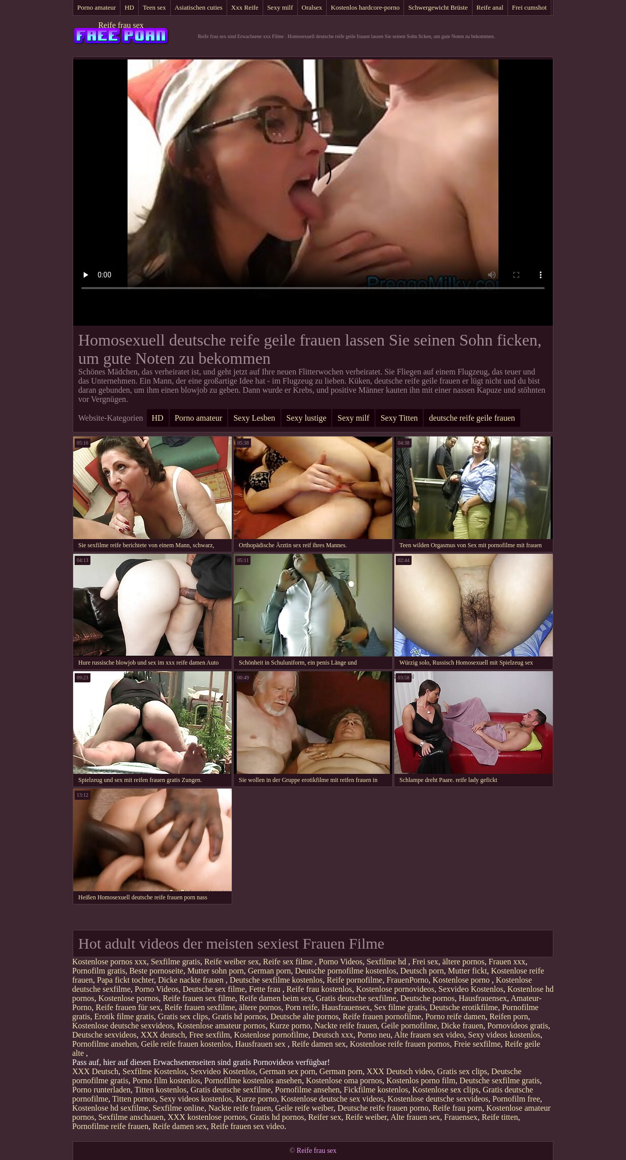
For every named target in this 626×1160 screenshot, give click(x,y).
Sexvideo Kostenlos (471, 989)
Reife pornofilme (355, 980)
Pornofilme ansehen (104, 1044)
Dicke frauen (462, 1025)
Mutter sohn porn (215, 970)
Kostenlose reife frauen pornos (400, 1044)
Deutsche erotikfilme (463, 1007)
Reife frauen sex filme (199, 998)
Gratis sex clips (183, 1016)
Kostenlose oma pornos (344, 1080)
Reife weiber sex (231, 961)
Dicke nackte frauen (192, 980)
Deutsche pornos (427, 998)
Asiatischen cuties (199, 7)
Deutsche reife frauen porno (382, 1108)
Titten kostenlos (160, 1089)
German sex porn (287, 1071)
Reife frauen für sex (128, 1007)
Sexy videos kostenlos (504, 1034)
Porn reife (301, 1007)
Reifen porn (508, 1016)
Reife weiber (366, 1117)
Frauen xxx (507, 961)
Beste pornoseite (156, 970)
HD (129, 7)
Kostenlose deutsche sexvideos (122, 1025)
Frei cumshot (529, 7)
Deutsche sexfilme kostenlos (276, 980)
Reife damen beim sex (275, 998)
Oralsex (312, 7)
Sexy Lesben (254, 418)
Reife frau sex (121, 25)
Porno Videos (340, 961)
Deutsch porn (422, 970)
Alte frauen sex (415, 1117)
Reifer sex (324, 1117)
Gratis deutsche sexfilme (356, 998)
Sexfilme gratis (175, 961)
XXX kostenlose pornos (207, 1117)
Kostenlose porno (461, 980)
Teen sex (154, 7)
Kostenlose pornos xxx (109, 961)
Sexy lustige (307, 418)
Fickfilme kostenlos (376, 1089)
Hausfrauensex (483, 998)
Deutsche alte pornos (304, 1016)
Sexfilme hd (388, 961)
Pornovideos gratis (517, 1025)
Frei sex (425, 961)
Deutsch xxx (332, 1034)
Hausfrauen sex (261, 1044)
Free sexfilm (209, 1034)
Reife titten (500, 1117)
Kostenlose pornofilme (271, 1034)
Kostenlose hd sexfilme (110, 1108)
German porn (269, 970)
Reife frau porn (457, 1108)
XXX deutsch (163, 1034)
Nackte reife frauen (346, 1025)
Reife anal (490, 7)
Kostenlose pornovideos (395, 989)
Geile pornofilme (409, 1025)
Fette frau (266, 989)
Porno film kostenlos (166, 1080)
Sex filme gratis (399, 1007)
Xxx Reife (245, 7)
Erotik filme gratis (124, 1016)
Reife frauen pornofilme (381, 1016)
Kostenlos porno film (420, 1080)
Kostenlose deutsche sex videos (332, 1098)
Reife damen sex (319, 1044)
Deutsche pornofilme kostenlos (345, 970)
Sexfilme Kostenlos (154, 1071)
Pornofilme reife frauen (110, 1126)
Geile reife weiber (304, 1108)
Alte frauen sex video (429, 1034)
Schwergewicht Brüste (437, 7)
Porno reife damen (455, 1016)
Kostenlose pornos (129, 998)
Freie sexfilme (477, 1044)
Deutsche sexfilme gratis (499, 1080)
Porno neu (373, 1034)
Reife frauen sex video (247, 1126)
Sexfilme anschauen (131, 1117)
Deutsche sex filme (213, 989)
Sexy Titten (399, 418)
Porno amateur (96, 7)
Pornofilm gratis (98, 970)
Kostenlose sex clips (445, 1089)
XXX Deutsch (95, 1071)
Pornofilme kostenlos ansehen (253, 1080)
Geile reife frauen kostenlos (186, 1044)
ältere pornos (463, 961)
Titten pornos (133, 1098)
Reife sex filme (289, 961)
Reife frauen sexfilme (200, 1007)
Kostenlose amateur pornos (221, 1025)
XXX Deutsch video (399, 1071)
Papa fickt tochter (125, 980)
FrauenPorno (408, 980)
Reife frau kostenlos (319, 989)
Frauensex (461, 1117)
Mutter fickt (467, 970)
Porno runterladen (101, 1089)
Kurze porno (289, 1025)
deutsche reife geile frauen (472, 418)
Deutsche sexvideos (104, 1034)
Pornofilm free (516, 1098)
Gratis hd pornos (239, 1016)
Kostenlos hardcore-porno (365, 7)
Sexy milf (280, 7)
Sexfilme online (178, 1108)
